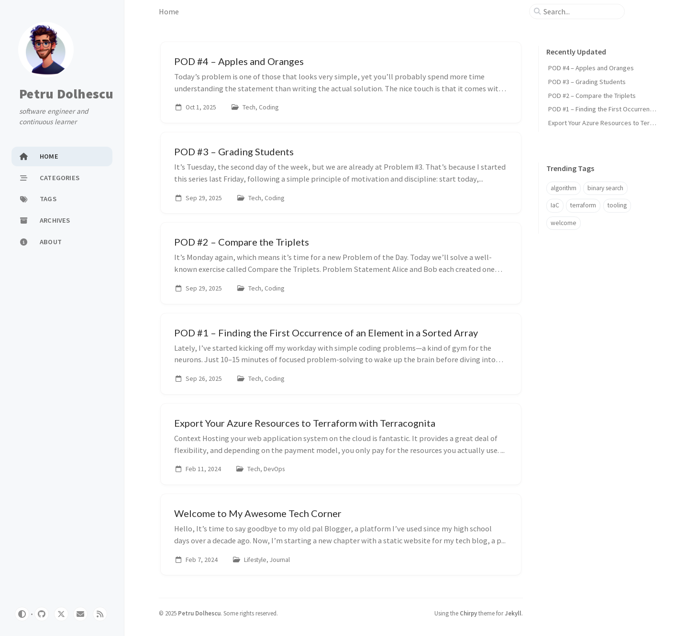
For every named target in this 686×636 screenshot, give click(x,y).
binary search (605, 188)
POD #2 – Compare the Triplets (592, 95)
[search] (580, 11)
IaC (555, 205)
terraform (583, 205)
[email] (80, 614)
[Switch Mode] (22, 614)
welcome (563, 223)
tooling (617, 205)
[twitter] (61, 614)
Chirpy (468, 613)
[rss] (100, 614)
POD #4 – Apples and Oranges (591, 68)
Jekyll (513, 613)
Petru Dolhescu (66, 93)
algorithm (563, 188)
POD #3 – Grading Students (587, 81)
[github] (41, 614)
